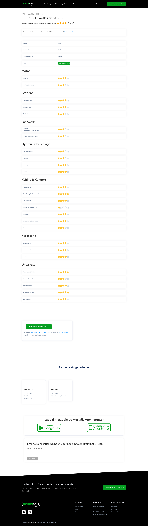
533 (41, 14)
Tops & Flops (65, 4)
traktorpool (114, 507)
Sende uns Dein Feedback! (115, 487)
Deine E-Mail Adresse (34, 448)
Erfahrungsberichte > (29, 14)
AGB (76, 509)
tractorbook (114, 512)
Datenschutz (79, 507)
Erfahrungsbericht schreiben (98, 508)
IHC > (38, 14)
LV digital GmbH (31, 522)
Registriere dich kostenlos (40, 332)
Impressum (78, 512)
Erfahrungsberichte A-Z (100, 514)
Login (91, 4)
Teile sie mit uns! (70, 32)
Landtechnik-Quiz (98, 511)
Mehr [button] (74, 4)
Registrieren (100, 4)
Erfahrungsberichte (51, 4)
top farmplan (115, 509)
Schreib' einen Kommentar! (39, 327)
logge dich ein (63, 332)
